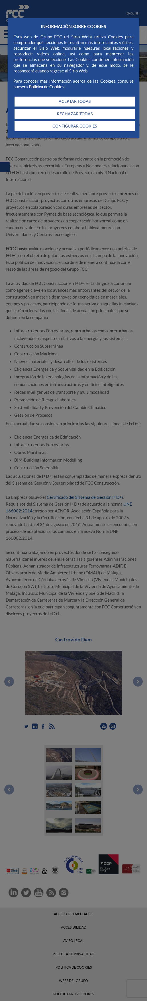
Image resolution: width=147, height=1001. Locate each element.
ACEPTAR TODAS (75, 101)
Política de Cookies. (47, 86)
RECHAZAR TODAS (75, 114)
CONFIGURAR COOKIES (74, 126)
